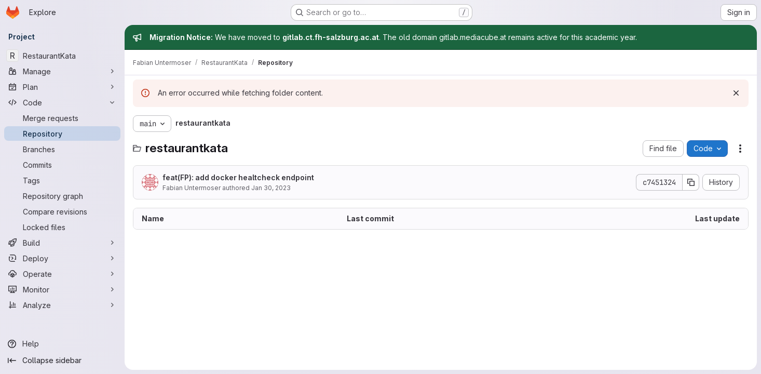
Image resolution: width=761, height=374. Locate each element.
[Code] (62, 102)
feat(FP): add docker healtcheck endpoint (238, 177)
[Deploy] (62, 258)
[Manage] (62, 71)
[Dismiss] (736, 93)
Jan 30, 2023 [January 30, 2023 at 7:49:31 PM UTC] (271, 188)
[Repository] (62, 133)
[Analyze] (62, 305)
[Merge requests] (62, 118)
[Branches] (62, 149)
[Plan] (62, 86)
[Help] (62, 344)
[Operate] (62, 273)
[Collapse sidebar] (62, 360)
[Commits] (62, 164)
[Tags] (62, 180)
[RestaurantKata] (62, 55)
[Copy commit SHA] (691, 182)
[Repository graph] (62, 196)
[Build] (62, 242)
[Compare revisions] (62, 211)
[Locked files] (62, 227)
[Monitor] (62, 289)
